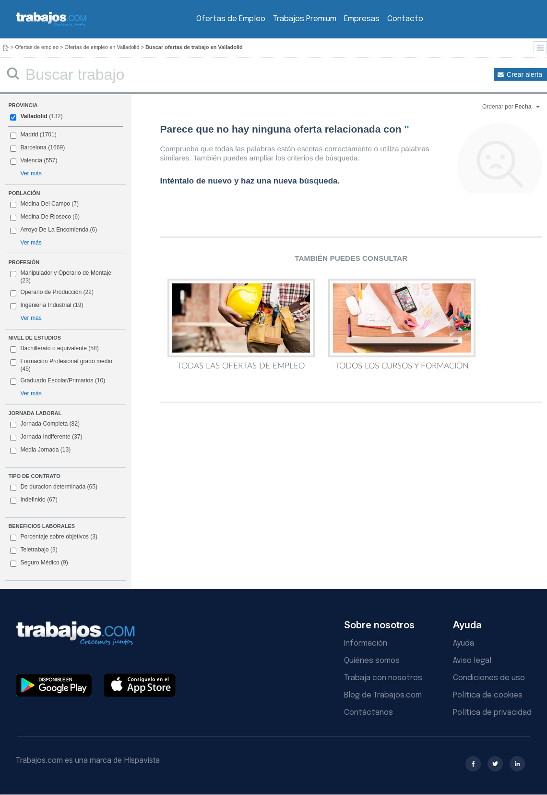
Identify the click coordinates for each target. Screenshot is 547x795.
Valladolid (36, 117)
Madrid (33, 135)
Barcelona (37, 148)
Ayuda (463, 643)
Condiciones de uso (489, 678)
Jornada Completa (45, 424)
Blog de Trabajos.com (383, 695)
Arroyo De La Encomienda (53, 230)
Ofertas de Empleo (230, 19)
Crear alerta (524, 74)
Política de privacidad (492, 713)
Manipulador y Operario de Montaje (60, 276)
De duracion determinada (53, 487)
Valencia (33, 161)
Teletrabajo (33, 550)
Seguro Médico (39, 563)
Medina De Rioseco (45, 217)
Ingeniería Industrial (46, 305)
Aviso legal (472, 661)
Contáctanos (368, 713)
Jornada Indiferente (46, 437)
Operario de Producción (52, 292)
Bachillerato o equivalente (54, 349)
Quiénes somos (372, 661)
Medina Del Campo (44, 204)
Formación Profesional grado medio (61, 365)
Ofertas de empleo (37, 47)
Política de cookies (488, 695)
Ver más (30, 173)
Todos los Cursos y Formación (402, 324)
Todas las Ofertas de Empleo (241, 324)
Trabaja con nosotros (383, 678)
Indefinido (33, 500)
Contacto (405, 19)
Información (365, 643)
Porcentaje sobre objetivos (53, 537)
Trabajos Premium (304, 19)
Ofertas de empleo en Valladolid (102, 47)
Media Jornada (40, 450)
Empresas (362, 19)
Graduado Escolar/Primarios (57, 381)
